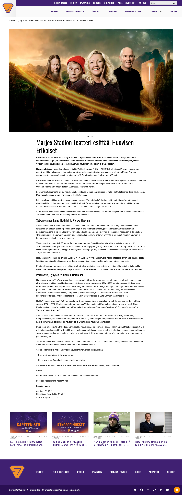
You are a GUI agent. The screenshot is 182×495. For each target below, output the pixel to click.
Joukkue (54, 11)
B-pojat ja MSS (60, 2)
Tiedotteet (33, 20)
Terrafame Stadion (133, 11)
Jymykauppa (112, 11)
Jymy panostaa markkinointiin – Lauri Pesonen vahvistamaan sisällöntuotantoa (152, 445)
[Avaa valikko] (160, 11)
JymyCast (143, 2)
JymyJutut (22, 20)
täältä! (96, 375)
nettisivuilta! (62, 381)
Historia (73, 2)
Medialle (97, 2)
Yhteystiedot (109, 2)
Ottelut (95, 11)
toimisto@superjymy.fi (60, 489)
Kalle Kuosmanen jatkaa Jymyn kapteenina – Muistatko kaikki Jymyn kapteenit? (26, 445)
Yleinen (43, 20)
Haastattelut (100, 436)
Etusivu (12, 20)
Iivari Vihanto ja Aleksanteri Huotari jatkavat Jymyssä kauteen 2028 (69, 445)
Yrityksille (154, 11)
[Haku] (174, 3)
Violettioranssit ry (126, 2)
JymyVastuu (85, 2)
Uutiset (173, 11)
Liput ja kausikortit (75, 11)
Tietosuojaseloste (74, 489)
